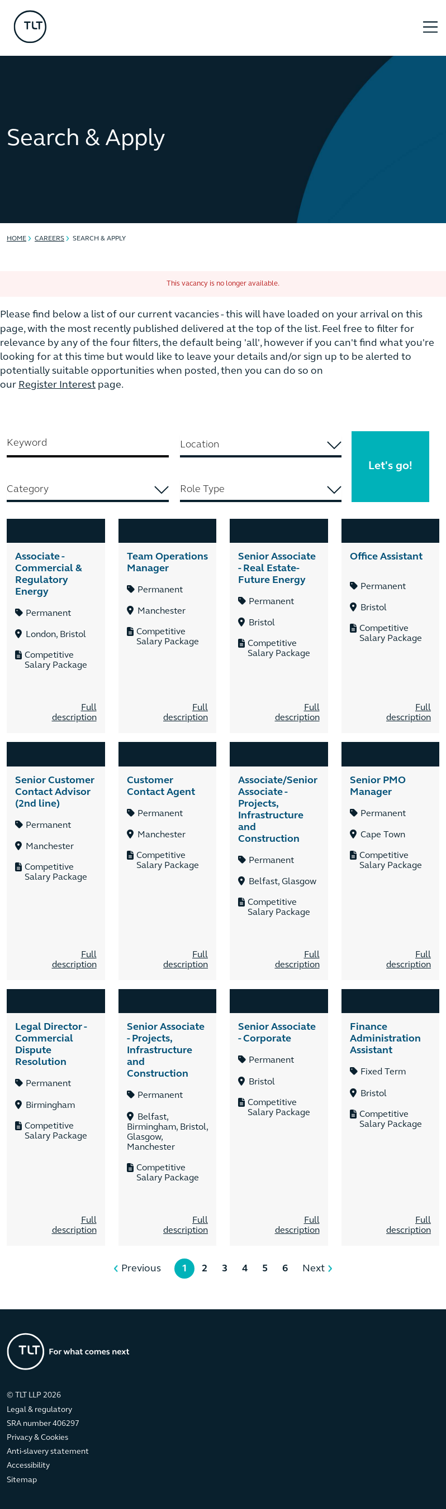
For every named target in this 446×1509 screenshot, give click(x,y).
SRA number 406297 (43, 1424)
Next (313, 1269)
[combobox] (261, 446)
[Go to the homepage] (68, 1351)
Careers (49, 238)
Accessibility (28, 1466)
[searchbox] (260, 445)
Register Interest (57, 385)
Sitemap (22, 1480)
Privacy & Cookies (37, 1438)
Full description (74, 712)
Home (16, 238)
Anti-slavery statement (48, 1452)
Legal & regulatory (39, 1410)
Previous (141, 1269)
